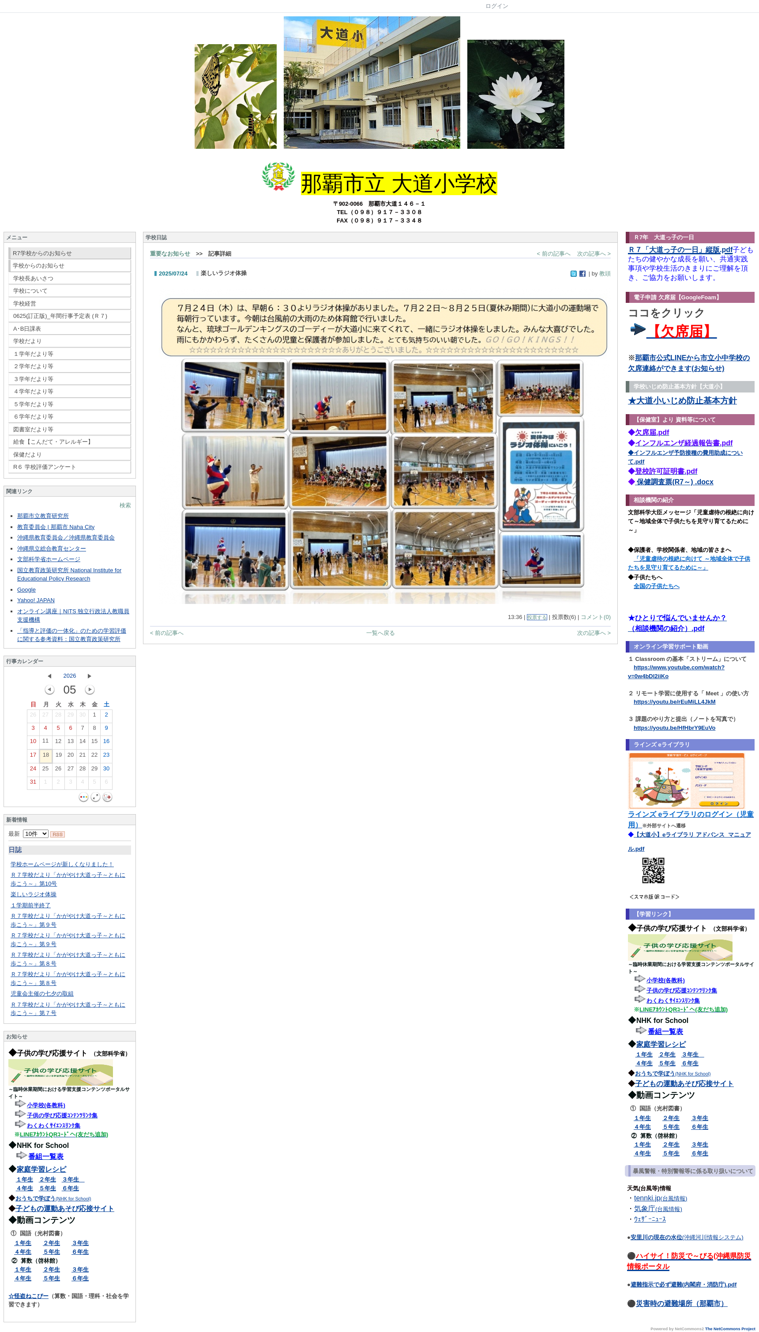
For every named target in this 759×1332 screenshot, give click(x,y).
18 (46, 756)
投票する (537, 617)
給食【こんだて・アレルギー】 (53, 441)
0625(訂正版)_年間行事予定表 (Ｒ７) (60, 316)
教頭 (605, 273)
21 (82, 756)
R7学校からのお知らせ (42, 253)
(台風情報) (674, 1198)
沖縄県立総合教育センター (51, 548)
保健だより (27, 454)
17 (33, 756)
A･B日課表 (27, 328)
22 (94, 756)
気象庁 (644, 1208)
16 (106, 743)
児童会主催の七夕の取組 (42, 993)
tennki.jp (647, 1198)
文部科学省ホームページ (48, 559)
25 (45, 770)
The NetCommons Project (730, 1329)
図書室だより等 (33, 429)
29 (71, 716)
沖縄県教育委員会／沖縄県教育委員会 (66, 537)
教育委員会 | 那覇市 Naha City (55, 527)
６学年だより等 (33, 416)
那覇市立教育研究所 (43, 516)
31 (33, 783)
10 (33, 743)
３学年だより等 (33, 379)
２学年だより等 (33, 366)
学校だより (27, 341)
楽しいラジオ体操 (33, 894)
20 (71, 756)
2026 (70, 675)
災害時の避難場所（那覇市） (682, 1303)
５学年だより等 (33, 404)
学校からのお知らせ (38, 265)
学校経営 (24, 303)
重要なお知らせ (170, 253)
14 (82, 743)
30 (82, 716)
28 (58, 716)
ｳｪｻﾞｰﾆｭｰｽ (650, 1219)
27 (45, 716)
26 (33, 716)
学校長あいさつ (33, 278)
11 (45, 742)
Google (26, 589)
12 (58, 743)
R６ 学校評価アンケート (44, 467)
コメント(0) (596, 617)
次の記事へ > (594, 253)
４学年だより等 (33, 391)
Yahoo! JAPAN (36, 600)
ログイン (496, 6)
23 (106, 756)
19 (59, 756)
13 (71, 743)
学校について (30, 290)
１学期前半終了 (31, 905)
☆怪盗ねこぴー (28, 1296)
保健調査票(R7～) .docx (674, 482)
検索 (125, 505)
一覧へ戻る (380, 633)
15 (94, 743)
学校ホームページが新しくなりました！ (62, 864)
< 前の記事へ (554, 253)
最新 (28, 833)
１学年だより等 (33, 354)
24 (33, 770)
